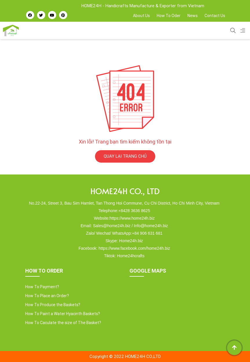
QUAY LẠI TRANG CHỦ (125, 156)
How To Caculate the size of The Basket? (63, 322)
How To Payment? (42, 286)
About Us (141, 15)
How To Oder (168, 15)
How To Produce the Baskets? (52, 304)
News (192, 15)
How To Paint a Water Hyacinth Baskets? (62, 313)
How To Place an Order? (47, 295)
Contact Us (215, 15)
